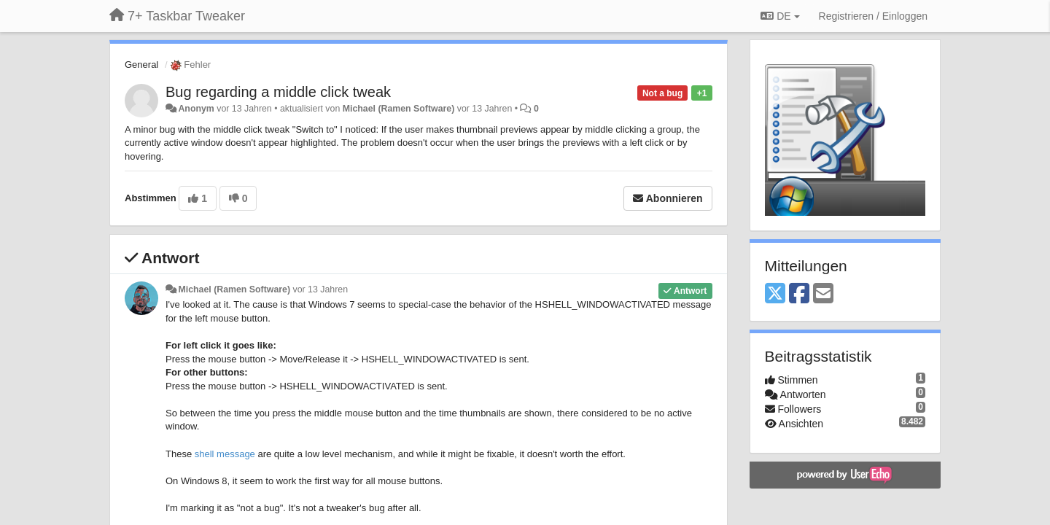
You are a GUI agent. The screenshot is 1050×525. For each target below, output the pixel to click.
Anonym (196, 109)
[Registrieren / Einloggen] (873, 16)
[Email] (823, 294)
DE (780, 16)
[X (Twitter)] (775, 294)
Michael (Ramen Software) (399, 109)
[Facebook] (799, 294)
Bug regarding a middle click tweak (278, 92)
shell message (225, 453)
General (141, 64)
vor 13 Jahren (320, 289)
